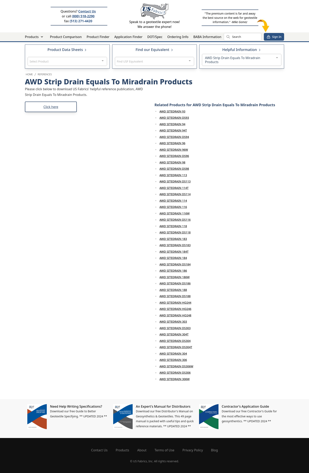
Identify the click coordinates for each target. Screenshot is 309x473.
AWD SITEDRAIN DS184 (175, 264)
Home (29, 74)
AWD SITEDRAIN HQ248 (175, 315)
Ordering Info (177, 37)
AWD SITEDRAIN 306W (175, 379)
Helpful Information (241, 49)
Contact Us (87, 11)
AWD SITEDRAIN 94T (173, 130)
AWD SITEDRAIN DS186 (175, 283)
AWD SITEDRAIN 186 (173, 271)
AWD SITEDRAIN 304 (173, 353)
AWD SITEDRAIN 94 (172, 124)
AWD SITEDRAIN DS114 (175, 194)
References (45, 74)
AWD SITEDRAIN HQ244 (175, 302)
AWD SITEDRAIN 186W (175, 277)
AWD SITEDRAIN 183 (173, 239)
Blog (214, 450)
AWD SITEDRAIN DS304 (175, 341)
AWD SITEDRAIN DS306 (175, 372)
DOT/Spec (154, 37)
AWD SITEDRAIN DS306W (176, 366)
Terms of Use (164, 450)
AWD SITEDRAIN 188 (173, 290)
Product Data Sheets (67, 49)
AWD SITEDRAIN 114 (173, 201)
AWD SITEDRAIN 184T (174, 251)
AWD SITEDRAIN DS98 (174, 169)
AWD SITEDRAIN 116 (173, 207)
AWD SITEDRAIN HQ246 (175, 309)
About (141, 450)
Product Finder (98, 37)
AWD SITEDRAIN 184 (173, 258)
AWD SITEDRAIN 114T (174, 188)
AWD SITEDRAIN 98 (172, 162)
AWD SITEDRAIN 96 (172, 143)
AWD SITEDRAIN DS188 (175, 296)
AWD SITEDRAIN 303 (173, 321)
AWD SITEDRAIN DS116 (175, 220)
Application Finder (128, 37)
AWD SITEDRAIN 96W (174, 150)
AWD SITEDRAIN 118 (173, 226)
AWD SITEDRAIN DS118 (175, 232)
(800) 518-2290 (83, 16)
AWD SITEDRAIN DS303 (175, 328)
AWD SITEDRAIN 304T (174, 334)
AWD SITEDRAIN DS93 (174, 118)
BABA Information (207, 37)
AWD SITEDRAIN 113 (173, 175)
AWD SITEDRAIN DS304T (176, 347)
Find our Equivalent (154, 49)
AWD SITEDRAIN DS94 (174, 137)
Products (122, 450)
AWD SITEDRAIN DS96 (174, 156)
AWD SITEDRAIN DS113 (175, 181)
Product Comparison (66, 37)
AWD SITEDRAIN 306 (173, 360)
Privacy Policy (192, 450)
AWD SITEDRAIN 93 (172, 111)
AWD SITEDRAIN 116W (175, 213)
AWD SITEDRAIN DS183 (175, 245)
